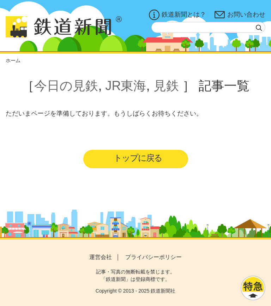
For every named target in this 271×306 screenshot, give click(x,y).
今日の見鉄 (66, 85)
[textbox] (208, 27)
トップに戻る (138, 158)
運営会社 (100, 257)
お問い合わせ (240, 15)
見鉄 (166, 85)
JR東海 (125, 85)
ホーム (13, 60)
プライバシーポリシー (153, 257)
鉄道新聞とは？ (177, 15)
